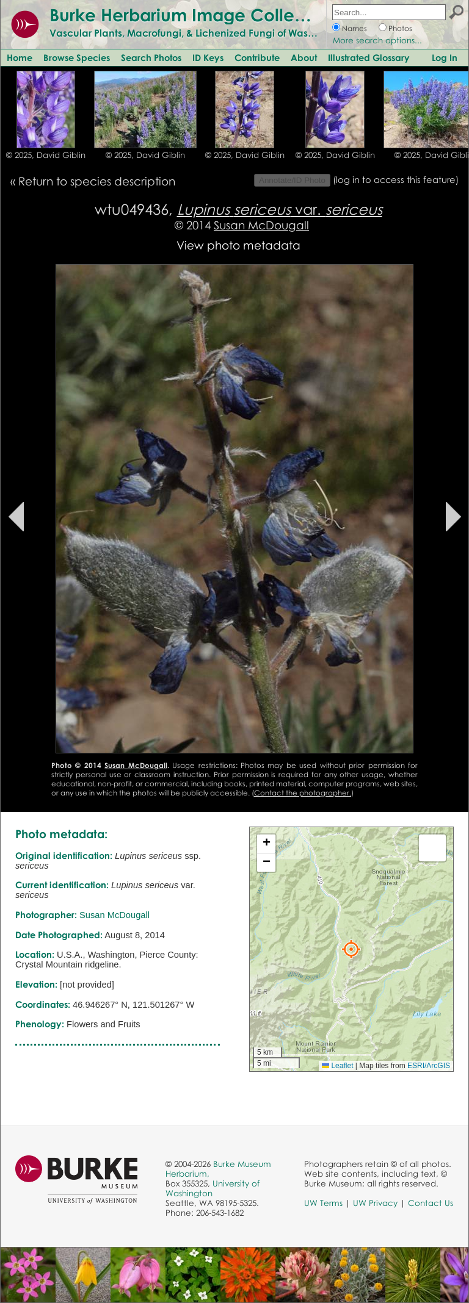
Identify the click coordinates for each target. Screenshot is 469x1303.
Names (354, 28)
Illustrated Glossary (369, 57)
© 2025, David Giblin (45, 155)
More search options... (377, 40)
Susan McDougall (261, 225)
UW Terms (323, 1203)
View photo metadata (238, 245)
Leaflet (337, 1065)
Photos (400, 28)
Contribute (257, 57)
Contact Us (430, 1203)
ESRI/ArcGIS (428, 1065)
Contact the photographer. (302, 792)
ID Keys (208, 57)
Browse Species (76, 57)
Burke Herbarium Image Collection (192, 14)
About (304, 57)
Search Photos (151, 57)
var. (279, 209)
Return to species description (96, 181)
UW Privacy (375, 1203)
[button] (351, 949)
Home (19, 57)
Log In (444, 57)
